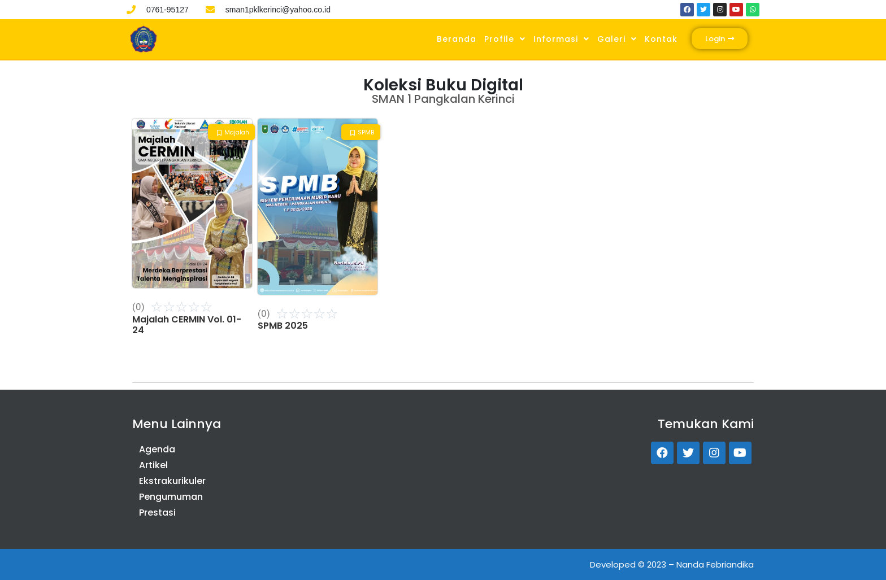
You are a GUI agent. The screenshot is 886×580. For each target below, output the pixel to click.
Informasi (561, 39)
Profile (504, 39)
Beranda (456, 39)
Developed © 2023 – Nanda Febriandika (672, 564)
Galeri (617, 39)
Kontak (661, 39)
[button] (720, 38)
